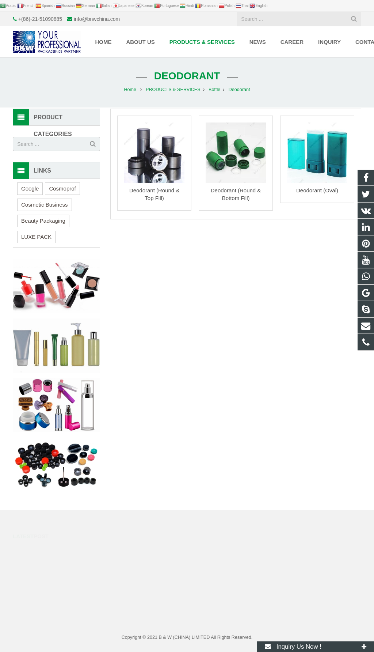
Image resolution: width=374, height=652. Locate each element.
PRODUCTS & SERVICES (173, 89)
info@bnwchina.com (97, 19)
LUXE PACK (36, 237)
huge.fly (208, 580)
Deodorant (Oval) (317, 190)
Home (130, 89)
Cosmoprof (62, 188)
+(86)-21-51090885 (40, 19)
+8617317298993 (218, 548)
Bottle (214, 89)
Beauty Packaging (43, 221)
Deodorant (187, 76)
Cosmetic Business (44, 204)
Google (30, 188)
